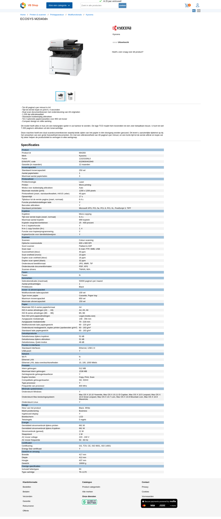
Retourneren (28, 506)
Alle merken (87, 491)
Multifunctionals (75, 14)
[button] (107, 26)
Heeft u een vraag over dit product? (127, 52)
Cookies (145, 491)
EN (198, 11)
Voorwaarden (148, 496)
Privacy (145, 487)
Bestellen (27, 487)
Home (23, 14)
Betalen (26, 491)
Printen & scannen (38, 14)
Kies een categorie (59, 5)
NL (194, 11)
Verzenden (27, 496)
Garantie (26, 501)
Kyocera (89, 14)
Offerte (26, 510)
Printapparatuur (57, 14)
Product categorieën (91, 487)
